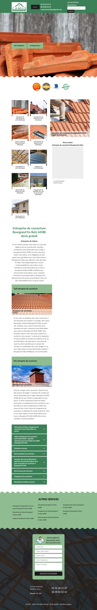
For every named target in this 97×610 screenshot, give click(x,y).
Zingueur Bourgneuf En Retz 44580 (23, 518)
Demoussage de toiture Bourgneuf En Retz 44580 (48, 518)
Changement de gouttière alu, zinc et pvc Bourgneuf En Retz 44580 (23, 507)
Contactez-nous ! (35, 46)
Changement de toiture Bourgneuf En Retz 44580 (73, 506)
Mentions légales (65, 604)
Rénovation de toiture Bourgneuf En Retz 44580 (23, 513)
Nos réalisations (19, 46)
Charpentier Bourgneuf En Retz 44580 (47, 506)
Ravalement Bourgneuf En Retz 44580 (72, 512)
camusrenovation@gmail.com (51, 9)
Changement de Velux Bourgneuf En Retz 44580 (48, 512)
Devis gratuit (54, 604)
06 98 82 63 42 (46, 7)
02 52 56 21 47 (46, 4)
